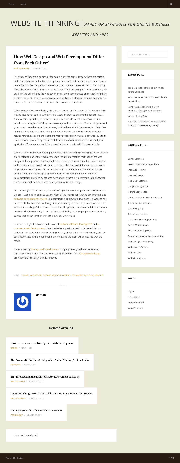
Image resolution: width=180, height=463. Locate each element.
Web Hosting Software (139, 247)
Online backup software (140, 203)
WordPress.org (135, 307)
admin (41, 295)
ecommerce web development (87, 275)
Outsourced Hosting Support (142, 219)
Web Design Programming (140, 241)
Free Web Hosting (136, 169)
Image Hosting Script (138, 186)
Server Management (138, 224)
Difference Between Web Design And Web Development (42, 343)
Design (14, 348)
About (23, 4)
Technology (17, 415)
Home (11, 4)
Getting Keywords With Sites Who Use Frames (36, 410)
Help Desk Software (138, 180)
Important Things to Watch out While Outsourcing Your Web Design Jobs (51, 393)
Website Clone (135, 252)
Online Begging (135, 208)
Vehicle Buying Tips (137, 116)
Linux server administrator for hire (145, 197)
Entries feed (134, 296)
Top (171, 458)
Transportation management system (146, 236)
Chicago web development (45, 249)
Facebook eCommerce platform (143, 164)
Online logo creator (137, 213)
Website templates (137, 258)
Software (15, 365)
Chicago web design (89, 253)
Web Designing (21, 68)
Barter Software (136, 158)
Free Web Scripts (136, 175)
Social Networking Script (140, 230)
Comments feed (136, 302)
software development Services (30, 198)
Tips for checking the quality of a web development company (45, 376)
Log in (131, 291)
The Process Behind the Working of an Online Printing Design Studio (50, 360)
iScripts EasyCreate (137, 191)
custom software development (76, 224)
